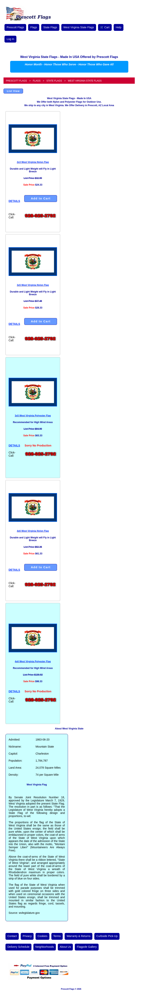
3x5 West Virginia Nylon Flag (33, 285)
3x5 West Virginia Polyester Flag (33, 415)
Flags (33, 27)
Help (118, 27)
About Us (65, 946)
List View (13, 91)
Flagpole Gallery (87, 946)
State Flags (50, 27)
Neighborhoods (44, 946)
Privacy (27, 936)
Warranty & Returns (78, 936)
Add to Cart (41, 198)
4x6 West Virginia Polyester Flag (33, 661)
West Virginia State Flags (78, 27)
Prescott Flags (15, 27)
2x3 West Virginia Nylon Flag (33, 162)
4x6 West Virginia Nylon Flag (33, 531)
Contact (12, 936)
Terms (57, 936)
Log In (10, 39)
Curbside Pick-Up (107, 936)
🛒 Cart (104, 27)
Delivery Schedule (18, 946)
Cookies (42, 936)
